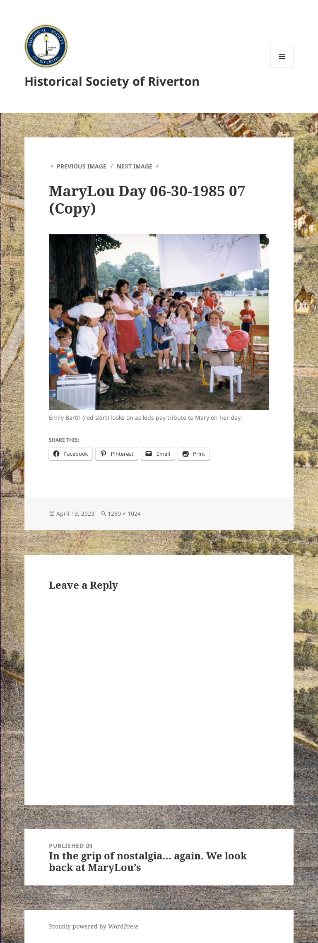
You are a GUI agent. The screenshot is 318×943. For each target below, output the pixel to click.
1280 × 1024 (124, 513)
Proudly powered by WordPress (93, 926)
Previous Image (81, 166)
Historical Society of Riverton (112, 81)
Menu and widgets (282, 67)
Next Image (134, 166)
